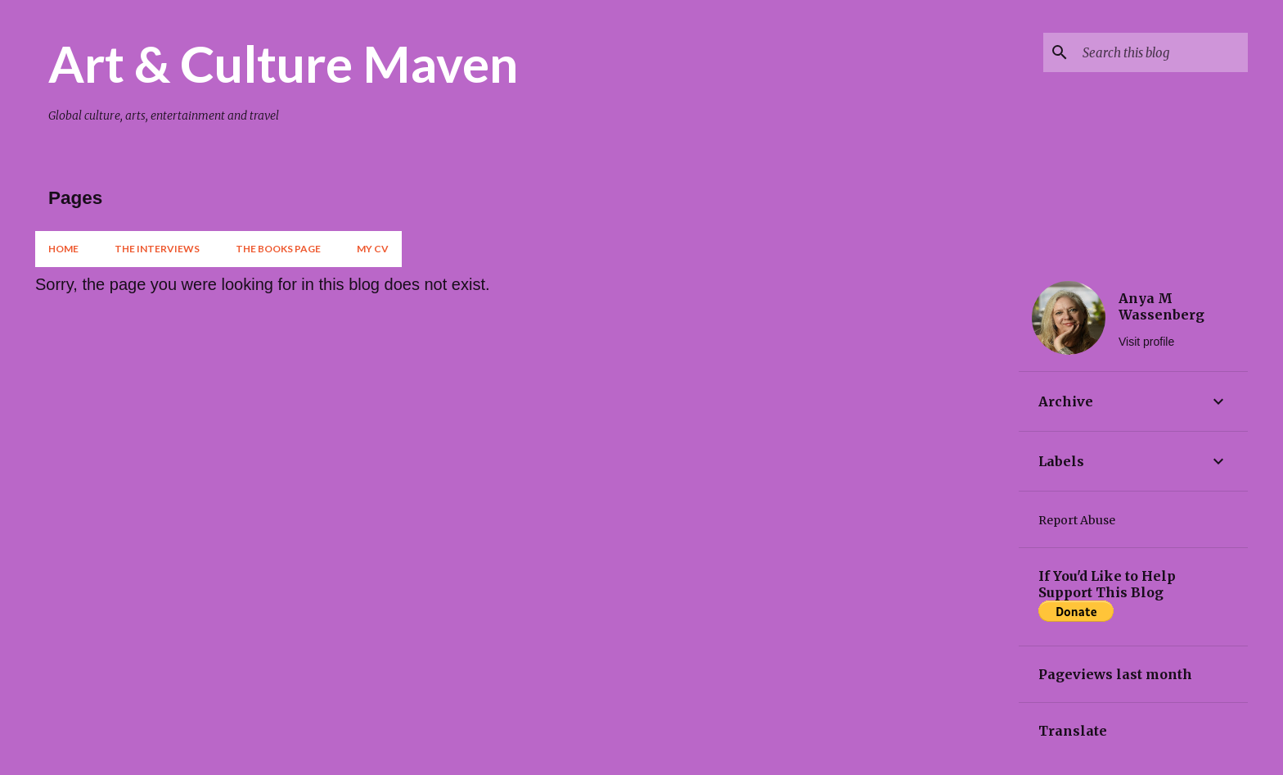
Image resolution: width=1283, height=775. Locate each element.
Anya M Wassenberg (1161, 306)
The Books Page (278, 248)
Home (63, 248)
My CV (373, 248)
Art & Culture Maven (283, 63)
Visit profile (1146, 341)
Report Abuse (1076, 520)
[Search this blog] (1162, 52)
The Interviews (157, 248)
